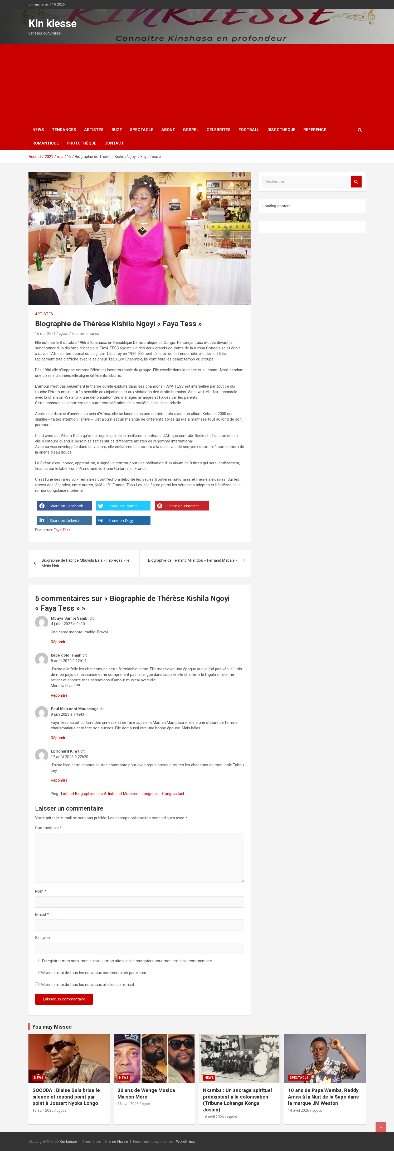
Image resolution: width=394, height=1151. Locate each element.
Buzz (116, 129)
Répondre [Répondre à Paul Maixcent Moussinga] (59, 737)
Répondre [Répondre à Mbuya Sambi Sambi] (59, 641)
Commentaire (48, 827)
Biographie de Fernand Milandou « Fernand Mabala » (192, 560)
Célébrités (219, 129)
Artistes (94, 129)
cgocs (64, 333)
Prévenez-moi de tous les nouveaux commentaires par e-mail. (93, 972)
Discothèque (281, 129)
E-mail (42, 914)
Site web (42, 937)
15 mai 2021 (45, 333)
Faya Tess (62, 530)
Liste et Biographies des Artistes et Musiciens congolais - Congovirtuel (122, 793)
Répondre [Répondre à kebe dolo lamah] (59, 695)
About (168, 129)
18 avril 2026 (42, 1110)
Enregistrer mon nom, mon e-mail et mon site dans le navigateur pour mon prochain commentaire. (127, 961)
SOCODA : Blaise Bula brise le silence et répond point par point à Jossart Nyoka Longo (66, 1096)
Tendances (64, 129)
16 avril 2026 (128, 1104)
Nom (40, 891)
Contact (114, 143)
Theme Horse (116, 1141)
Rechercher (356, 181)
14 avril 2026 (298, 1110)
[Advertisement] (197, 84)
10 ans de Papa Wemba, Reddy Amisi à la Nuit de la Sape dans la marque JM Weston (323, 1096)
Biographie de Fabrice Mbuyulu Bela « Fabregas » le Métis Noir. (85, 563)
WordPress (185, 1141)
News (38, 129)
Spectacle (141, 129)
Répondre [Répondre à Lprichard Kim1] (59, 780)
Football (249, 129)
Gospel (191, 129)
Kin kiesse (52, 23)
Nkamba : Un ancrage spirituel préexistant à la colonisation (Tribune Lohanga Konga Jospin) (237, 1100)
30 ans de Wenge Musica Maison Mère (146, 1093)
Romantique (45, 143)
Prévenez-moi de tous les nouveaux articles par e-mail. (87, 984)
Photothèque (81, 143)
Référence (314, 129)
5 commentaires (85, 333)
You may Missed (52, 1027)
